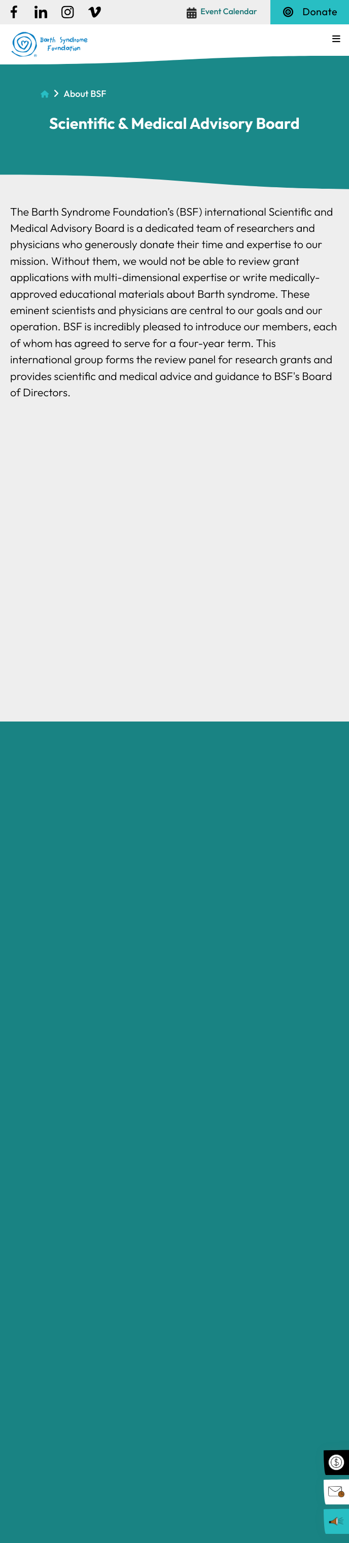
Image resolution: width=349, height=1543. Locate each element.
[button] (336, 39)
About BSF (84, 93)
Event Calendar (228, 12)
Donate (309, 12)
